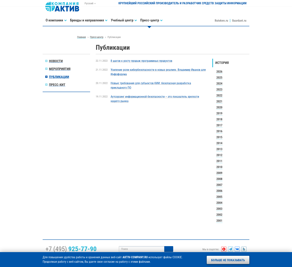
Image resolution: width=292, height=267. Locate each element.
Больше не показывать (228, 260)
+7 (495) (71, 249)
